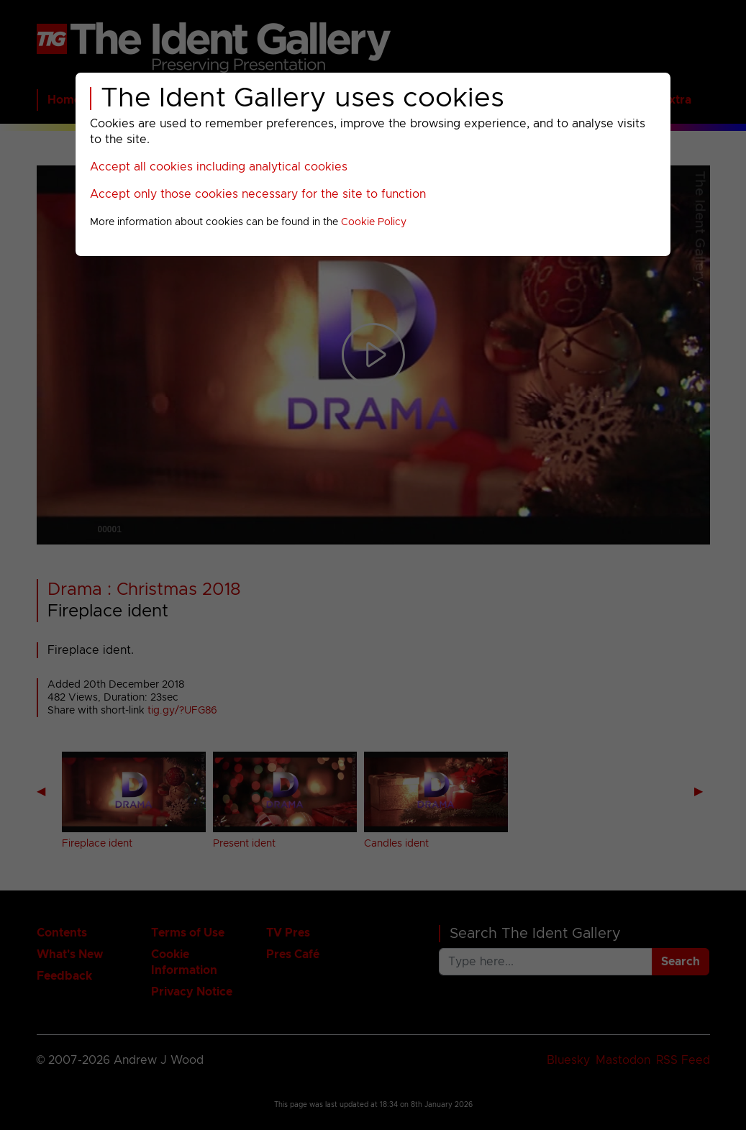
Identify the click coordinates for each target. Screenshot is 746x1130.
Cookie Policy (373, 222)
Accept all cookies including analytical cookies (218, 167)
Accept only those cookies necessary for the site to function (258, 194)
